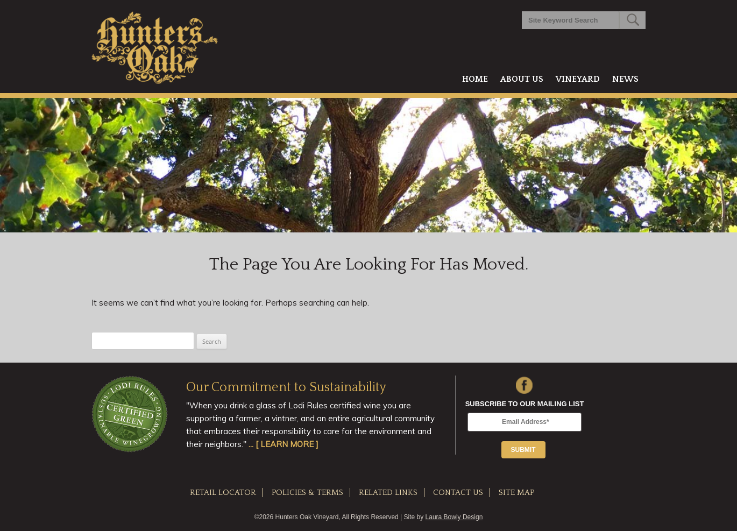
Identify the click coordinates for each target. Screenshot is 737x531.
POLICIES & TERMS (307, 492)
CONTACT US (458, 492)
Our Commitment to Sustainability (286, 387)
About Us (521, 79)
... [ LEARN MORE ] (283, 444)
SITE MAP (516, 492)
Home (475, 79)
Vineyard (578, 79)
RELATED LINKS (388, 492)
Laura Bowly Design (454, 517)
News (625, 79)
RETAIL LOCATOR (223, 492)
